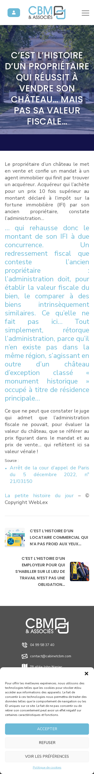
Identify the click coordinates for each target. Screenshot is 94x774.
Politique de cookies (47, 767)
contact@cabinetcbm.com (50, 656)
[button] (86, 673)
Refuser (47, 742)
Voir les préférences (47, 756)
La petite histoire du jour (39, 495)
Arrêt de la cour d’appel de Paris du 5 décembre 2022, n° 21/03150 (49, 474)
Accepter (47, 728)
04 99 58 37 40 (42, 644)
